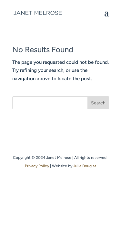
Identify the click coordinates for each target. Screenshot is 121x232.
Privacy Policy (37, 166)
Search (98, 103)
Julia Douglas (84, 166)
